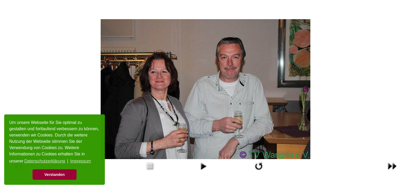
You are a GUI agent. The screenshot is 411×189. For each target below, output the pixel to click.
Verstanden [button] (54, 174)
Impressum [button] (80, 161)
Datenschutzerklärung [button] (44, 161)
